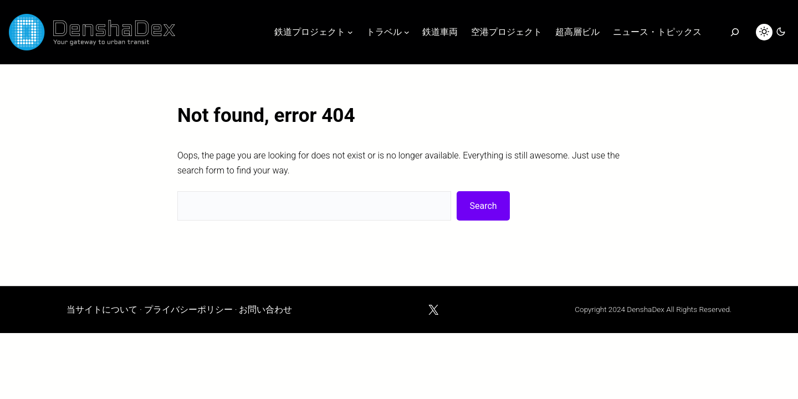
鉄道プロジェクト (309, 32)
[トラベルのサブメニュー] (407, 32)
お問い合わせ (265, 309)
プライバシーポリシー (188, 309)
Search (483, 206)
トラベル (384, 32)
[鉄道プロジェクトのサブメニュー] (350, 32)
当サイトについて (101, 309)
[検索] (734, 32)
